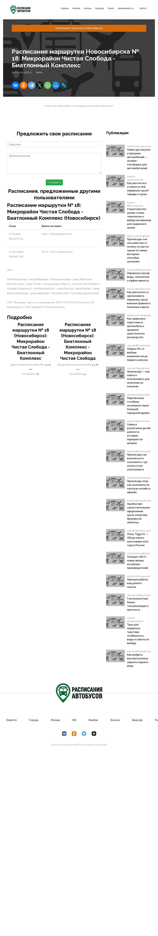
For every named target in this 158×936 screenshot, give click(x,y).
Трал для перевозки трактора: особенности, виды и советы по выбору (138, 634)
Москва (55, 720)
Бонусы (88, 8)
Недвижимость (126, 8)
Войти (143, 8)
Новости (12, 720)
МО (74, 720)
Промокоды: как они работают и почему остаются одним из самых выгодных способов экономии (138, 250)
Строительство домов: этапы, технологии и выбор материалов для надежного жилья (139, 218)
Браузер (99, 8)
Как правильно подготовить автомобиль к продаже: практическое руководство (136, 328)
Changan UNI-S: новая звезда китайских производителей (137, 562)
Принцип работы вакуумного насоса (137, 583)
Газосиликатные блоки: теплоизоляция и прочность (137, 604)
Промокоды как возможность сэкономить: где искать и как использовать (137, 462)
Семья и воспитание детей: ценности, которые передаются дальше (139, 434)
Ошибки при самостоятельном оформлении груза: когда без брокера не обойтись (138, 513)
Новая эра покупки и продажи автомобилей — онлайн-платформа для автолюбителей (138, 159)
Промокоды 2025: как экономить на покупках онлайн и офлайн (138, 487)
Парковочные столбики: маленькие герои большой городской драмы (138, 405)
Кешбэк (76, 8)
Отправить (54, 182)
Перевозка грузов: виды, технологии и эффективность (138, 277)
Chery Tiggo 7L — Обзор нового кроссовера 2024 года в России (138, 540)
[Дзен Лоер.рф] (94, 733)
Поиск (111, 8)
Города (34, 720)
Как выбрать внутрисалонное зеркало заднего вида (137, 660)
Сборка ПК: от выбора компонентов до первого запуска (137, 354)
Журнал (65, 8)
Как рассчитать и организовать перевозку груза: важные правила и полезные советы (138, 300)
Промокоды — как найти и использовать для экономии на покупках (138, 379)
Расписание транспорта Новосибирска (79, 28)
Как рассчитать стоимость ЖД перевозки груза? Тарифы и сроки (138, 189)
